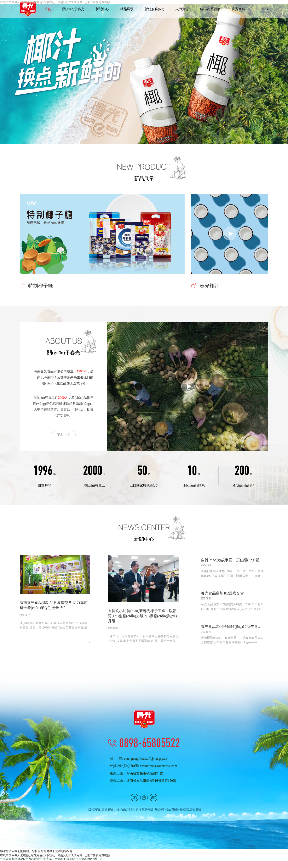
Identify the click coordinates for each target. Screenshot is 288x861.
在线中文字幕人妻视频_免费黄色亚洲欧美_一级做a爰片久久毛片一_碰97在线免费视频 (55, 855)
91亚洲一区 (95, 859)
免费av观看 (32, 859)
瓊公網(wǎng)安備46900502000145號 (178, 809)
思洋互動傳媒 (144, 809)
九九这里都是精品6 (12, 859)
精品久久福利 (79, 859)
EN (261, 9)
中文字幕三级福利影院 (54, 859)
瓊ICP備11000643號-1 (102, 809)
